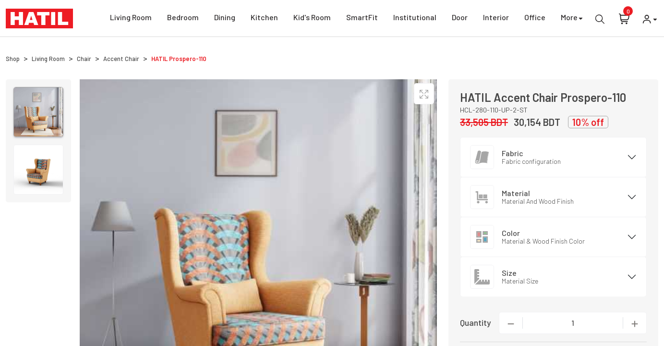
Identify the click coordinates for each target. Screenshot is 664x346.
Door (460, 18)
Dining (224, 18)
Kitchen (264, 18)
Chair (84, 58)
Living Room (131, 18)
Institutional (414, 18)
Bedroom (183, 18)
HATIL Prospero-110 (178, 58)
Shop (13, 58)
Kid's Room (312, 18)
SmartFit (362, 18)
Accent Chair (121, 58)
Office (534, 18)
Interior (496, 18)
